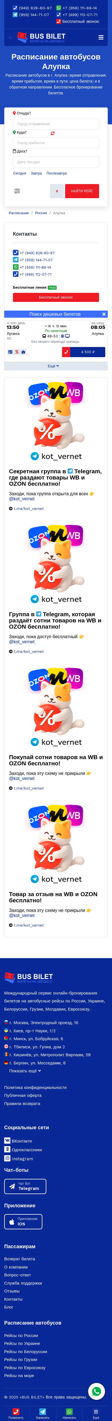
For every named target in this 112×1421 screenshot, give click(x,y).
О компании (16, 1267)
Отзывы (12, 1291)
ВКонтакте (18, 1140)
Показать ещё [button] (25, 1070)
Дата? (20, 151)
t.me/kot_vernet (29, 509)
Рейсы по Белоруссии (25, 1351)
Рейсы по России (21, 1335)
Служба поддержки (23, 1283)
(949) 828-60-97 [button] (32, 8)
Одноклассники (23, 1149)
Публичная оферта (23, 1095)
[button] (17, 191)
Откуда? (24, 113)
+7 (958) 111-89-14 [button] (76, 8)
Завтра (36, 173)
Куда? (22, 132)
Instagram (18, 1158)
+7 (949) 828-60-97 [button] (34, 253)
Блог (8, 1307)
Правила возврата (22, 1103)
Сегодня (19, 173)
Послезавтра (57, 173)
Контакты (13, 1299)
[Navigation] (101, 37)
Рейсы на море (19, 1375)
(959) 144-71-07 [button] (31, 14)
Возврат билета (19, 1258)
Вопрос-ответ (17, 1275)
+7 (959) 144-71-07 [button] (33, 260)
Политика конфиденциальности (35, 1087)
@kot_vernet (22, 498)
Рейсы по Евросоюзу (24, 1367)
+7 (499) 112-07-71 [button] (76, 14)
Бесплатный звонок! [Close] (43, 297)
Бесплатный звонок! (77, 21)
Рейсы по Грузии (20, 1359)
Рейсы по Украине (22, 1343)
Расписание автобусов (32, 1323)
